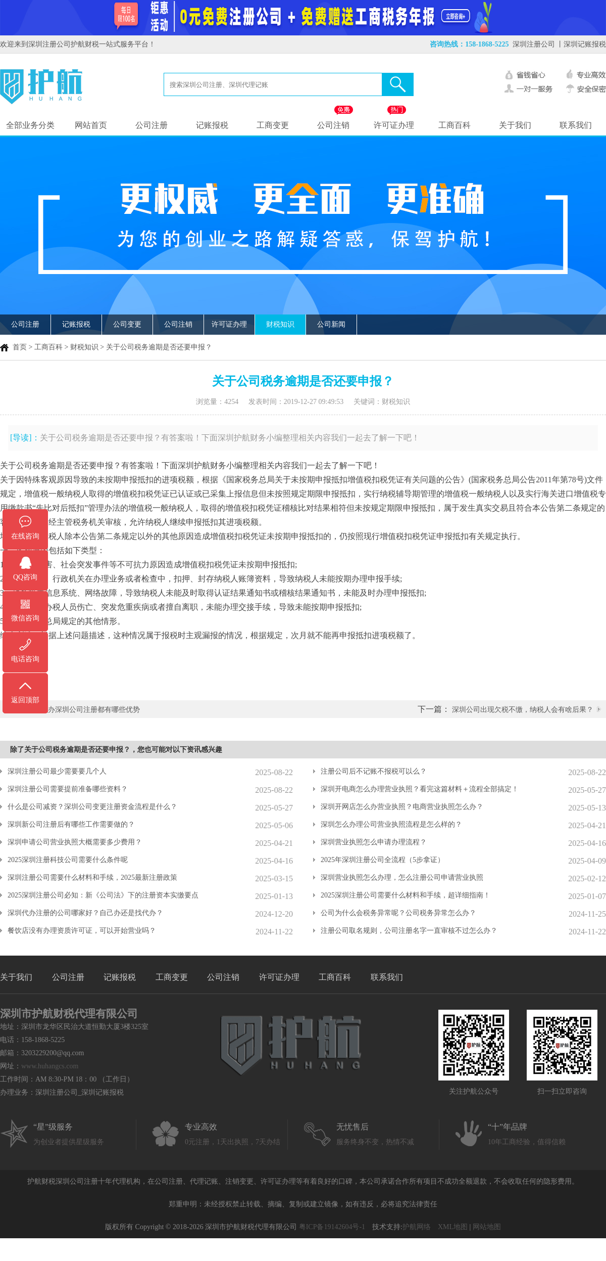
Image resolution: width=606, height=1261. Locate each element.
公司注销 (333, 125)
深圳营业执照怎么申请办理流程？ (374, 842)
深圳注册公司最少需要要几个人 (57, 771)
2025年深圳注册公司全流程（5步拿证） (382, 860)
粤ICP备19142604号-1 (332, 1227)
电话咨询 (25, 659)
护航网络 (416, 1227)
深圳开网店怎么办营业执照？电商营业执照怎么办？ (402, 806)
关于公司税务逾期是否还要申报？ (159, 347)
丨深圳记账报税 (581, 44)
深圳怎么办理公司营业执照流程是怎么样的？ (391, 824)
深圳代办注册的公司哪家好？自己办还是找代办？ (85, 913)
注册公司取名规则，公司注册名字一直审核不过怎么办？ (409, 930)
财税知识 (280, 324)
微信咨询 (25, 618)
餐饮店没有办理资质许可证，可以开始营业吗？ (82, 930)
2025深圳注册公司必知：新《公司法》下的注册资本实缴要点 (103, 895)
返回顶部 (25, 700)
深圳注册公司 (534, 44)
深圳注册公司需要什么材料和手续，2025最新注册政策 (92, 877)
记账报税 (212, 125)
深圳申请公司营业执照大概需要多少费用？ (75, 842)
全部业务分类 (30, 125)
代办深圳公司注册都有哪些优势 (90, 709)
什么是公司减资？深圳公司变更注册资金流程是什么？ (92, 806)
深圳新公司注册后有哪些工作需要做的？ (71, 824)
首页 (20, 347)
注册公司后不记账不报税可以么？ (374, 771)
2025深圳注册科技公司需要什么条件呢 (68, 860)
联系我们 (576, 125)
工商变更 (273, 125)
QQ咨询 (25, 577)
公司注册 (151, 125)
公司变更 (127, 324)
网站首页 (91, 125)
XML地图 (453, 1227)
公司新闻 (331, 324)
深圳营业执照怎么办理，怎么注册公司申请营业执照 (402, 877)
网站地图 (487, 1227)
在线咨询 (25, 536)
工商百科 (454, 125)
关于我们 (515, 125)
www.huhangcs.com (49, 1066)
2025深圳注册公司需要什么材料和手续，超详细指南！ (405, 895)
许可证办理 (394, 125)
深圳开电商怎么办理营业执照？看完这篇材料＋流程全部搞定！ (420, 789)
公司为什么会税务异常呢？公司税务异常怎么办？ (398, 913)
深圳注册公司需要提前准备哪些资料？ (68, 789)
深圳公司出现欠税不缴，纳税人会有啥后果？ (522, 709)
